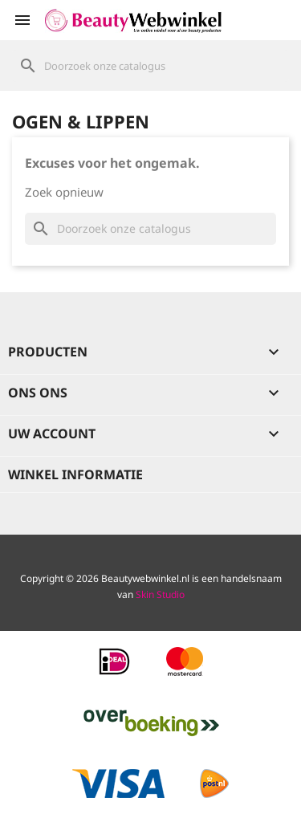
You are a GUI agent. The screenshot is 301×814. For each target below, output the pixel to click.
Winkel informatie (75, 474)
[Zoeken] (150, 66)
